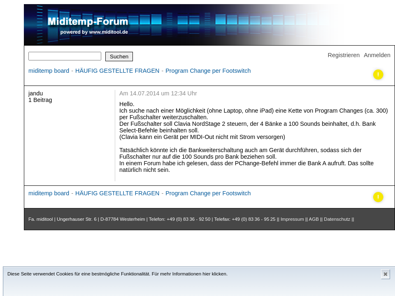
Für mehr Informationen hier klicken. (190, 273)
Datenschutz (337, 219)
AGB (314, 219)
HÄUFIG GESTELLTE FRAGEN (117, 70)
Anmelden (377, 55)
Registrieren (344, 55)
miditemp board (48, 70)
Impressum (292, 219)
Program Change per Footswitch (208, 70)
